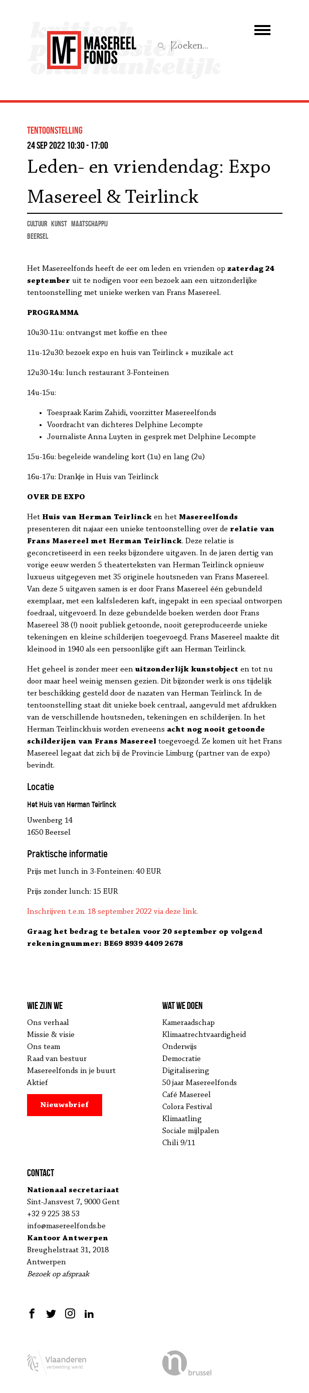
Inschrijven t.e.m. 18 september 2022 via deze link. (112, 912)
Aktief (37, 1083)
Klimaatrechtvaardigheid (204, 1035)
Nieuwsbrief (64, 1105)
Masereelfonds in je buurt (71, 1071)
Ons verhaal (48, 1023)
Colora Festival (187, 1107)
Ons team (43, 1047)
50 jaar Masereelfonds (199, 1083)
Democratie (181, 1059)
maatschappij (89, 223)
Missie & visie (51, 1035)
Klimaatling (182, 1119)
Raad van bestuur (57, 1059)
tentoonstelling (55, 130)
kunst (59, 223)
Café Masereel (186, 1095)
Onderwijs (179, 1047)
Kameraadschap (188, 1023)
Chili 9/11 (178, 1143)
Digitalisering (185, 1071)
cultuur (37, 223)
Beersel (37, 236)
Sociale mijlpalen (190, 1131)
